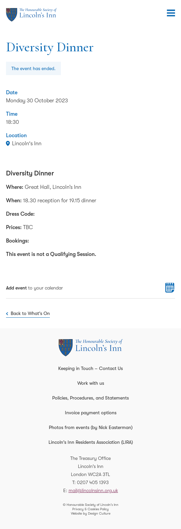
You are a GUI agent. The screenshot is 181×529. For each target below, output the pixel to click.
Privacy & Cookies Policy (90, 509)
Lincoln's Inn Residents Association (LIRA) (91, 442)
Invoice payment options (90, 412)
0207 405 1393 (93, 482)
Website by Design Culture (90, 513)
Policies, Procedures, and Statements (90, 398)
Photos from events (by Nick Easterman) (90, 427)
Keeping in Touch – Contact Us (90, 368)
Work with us (90, 383)
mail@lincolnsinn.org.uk (93, 490)
